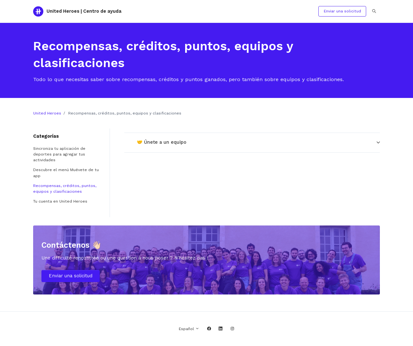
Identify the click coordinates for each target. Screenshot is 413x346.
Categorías (46, 136)
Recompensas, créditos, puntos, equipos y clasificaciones (64, 188)
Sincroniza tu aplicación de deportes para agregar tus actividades (59, 154)
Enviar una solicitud (342, 11)
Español (189, 329)
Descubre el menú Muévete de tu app (66, 173)
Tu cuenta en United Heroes (60, 201)
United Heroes (47, 113)
